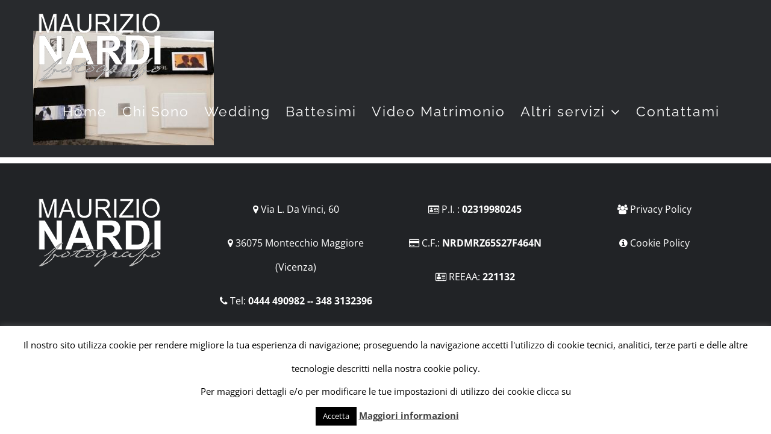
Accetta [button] (336, 415)
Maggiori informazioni (409, 415)
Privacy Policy (660, 209)
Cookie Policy (660, 243)
